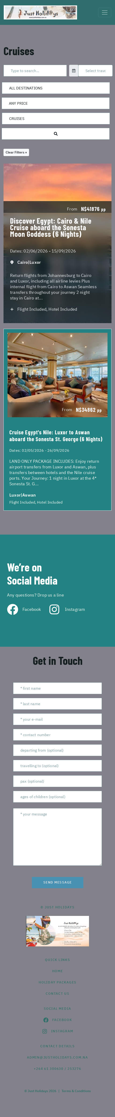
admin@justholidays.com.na (57, 1057)
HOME (57, 971)
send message (57, 882)
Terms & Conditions (76, 1091)
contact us (57, 993)
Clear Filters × (16, 152)
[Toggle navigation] (104, 12)
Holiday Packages (57, 982)
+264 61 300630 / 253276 (57, 1069)
